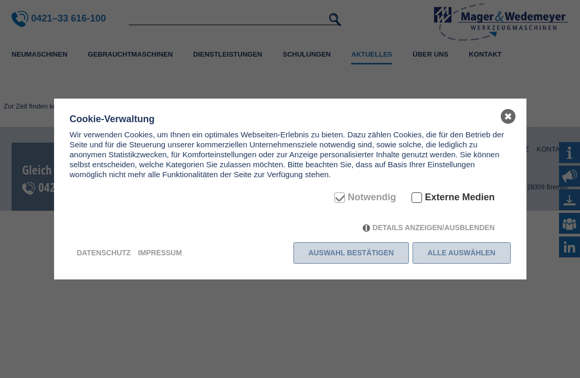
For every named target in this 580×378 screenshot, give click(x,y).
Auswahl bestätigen (351, 253)
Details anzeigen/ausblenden (434, 227)
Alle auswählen (461, 253)
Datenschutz (104, 253)
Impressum (160, 253)
